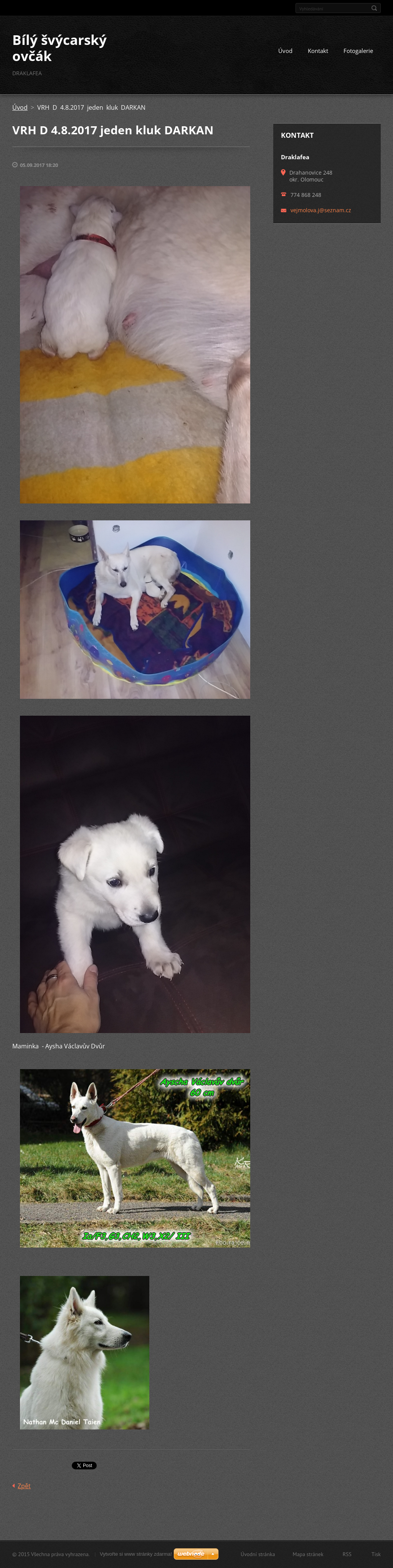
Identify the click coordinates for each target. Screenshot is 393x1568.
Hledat (374, 8)
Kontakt (318, 50)
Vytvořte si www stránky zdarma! (136, 1554)
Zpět (24, 1486)
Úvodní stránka (258, 1554)
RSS (347, 1554)
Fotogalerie (358, 50)
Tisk (376, 1554)
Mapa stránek (308, 1554)
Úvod (285, 50)
